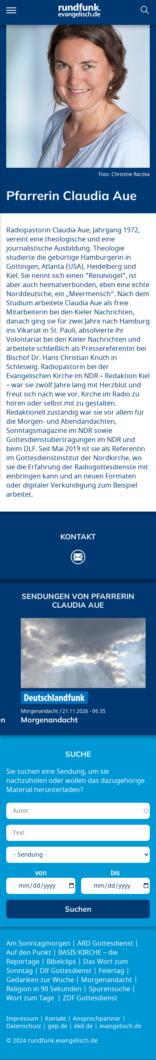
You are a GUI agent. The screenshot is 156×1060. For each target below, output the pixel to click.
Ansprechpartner (97, 1018)
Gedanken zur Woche (40, 980)
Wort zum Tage (31, 998)
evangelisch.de (120, 1026)
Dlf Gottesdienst (66, 971)
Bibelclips (61, 962)
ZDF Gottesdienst (90, 998)
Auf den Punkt (28, 953)
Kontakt (55, 1018)
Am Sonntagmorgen (38, 944)
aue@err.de (78, 557)
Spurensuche (109, 989)
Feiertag (111, 971)
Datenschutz (23, 1026)
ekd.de (83, 1026)
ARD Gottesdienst (105, 944)
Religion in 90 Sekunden (44, 989)
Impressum (22, 1018)
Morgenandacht (39, 711)
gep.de (57, 1026)
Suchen (145, 10)
